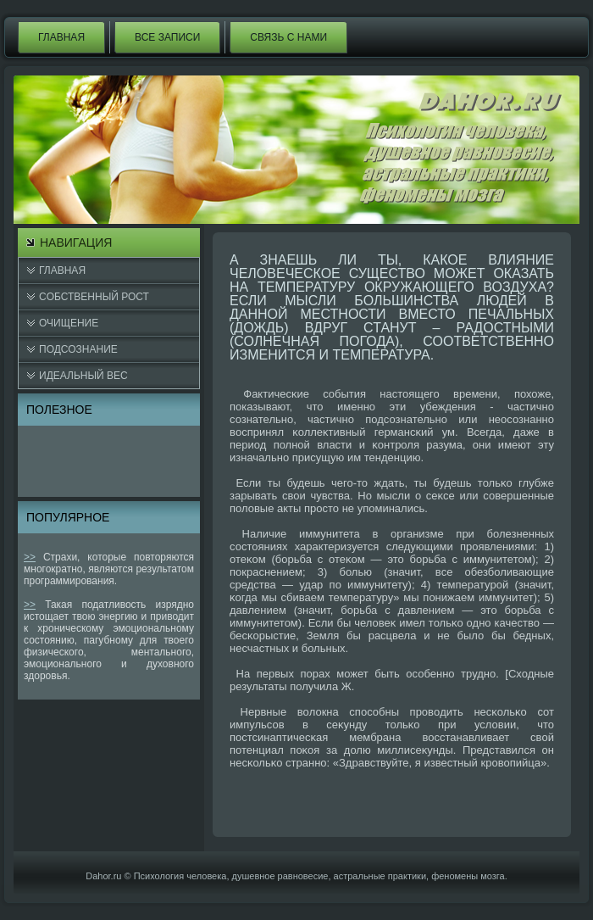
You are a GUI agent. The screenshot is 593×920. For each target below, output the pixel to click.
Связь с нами (288, 37)
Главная (61, 37)
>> (30, 557)
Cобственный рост (94, 297)
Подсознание (78, 349)
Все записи (167, 37)
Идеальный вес (83, 376)
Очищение (68, 323)
